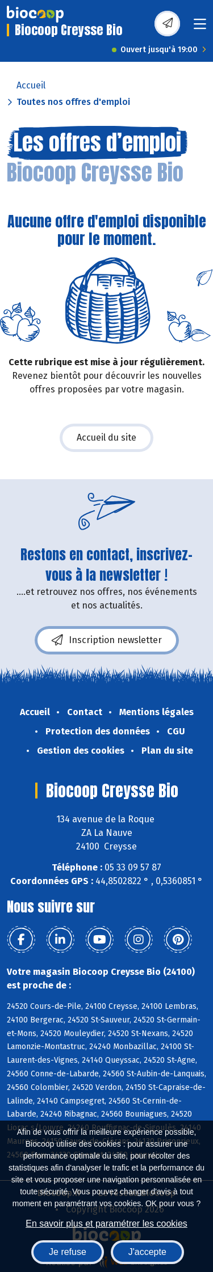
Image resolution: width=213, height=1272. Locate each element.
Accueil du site (106, 437)
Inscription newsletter (107, 640)
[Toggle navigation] (200, 27)
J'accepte (147, 1252)
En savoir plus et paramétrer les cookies (106, 1223)
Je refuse (67, 1252)
